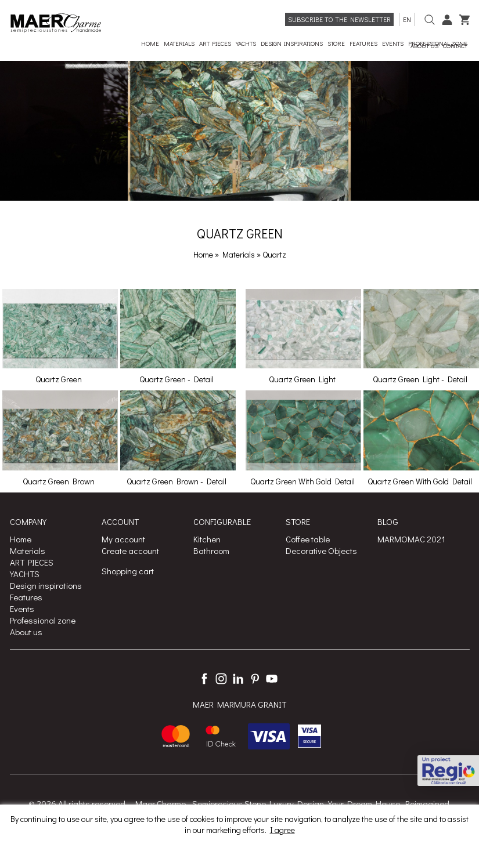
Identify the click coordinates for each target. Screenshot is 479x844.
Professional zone (42, 620)
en (407, 19)
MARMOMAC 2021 (411, 539)
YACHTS (24, 573)
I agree (282, 829)
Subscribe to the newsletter (339, 19)
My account (123, 539)
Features (26, 597)
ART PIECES (31, 562)
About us (26, 631)
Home (203, 254)
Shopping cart (128, 571)
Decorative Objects (321, 550)
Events (22, 608)
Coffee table (308, 539)
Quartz (274, 254)
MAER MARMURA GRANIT (239, 704)
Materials (239, 254)
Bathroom (211, 550)
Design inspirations (46, 585)
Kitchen (207, 539)
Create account (130, 550)
